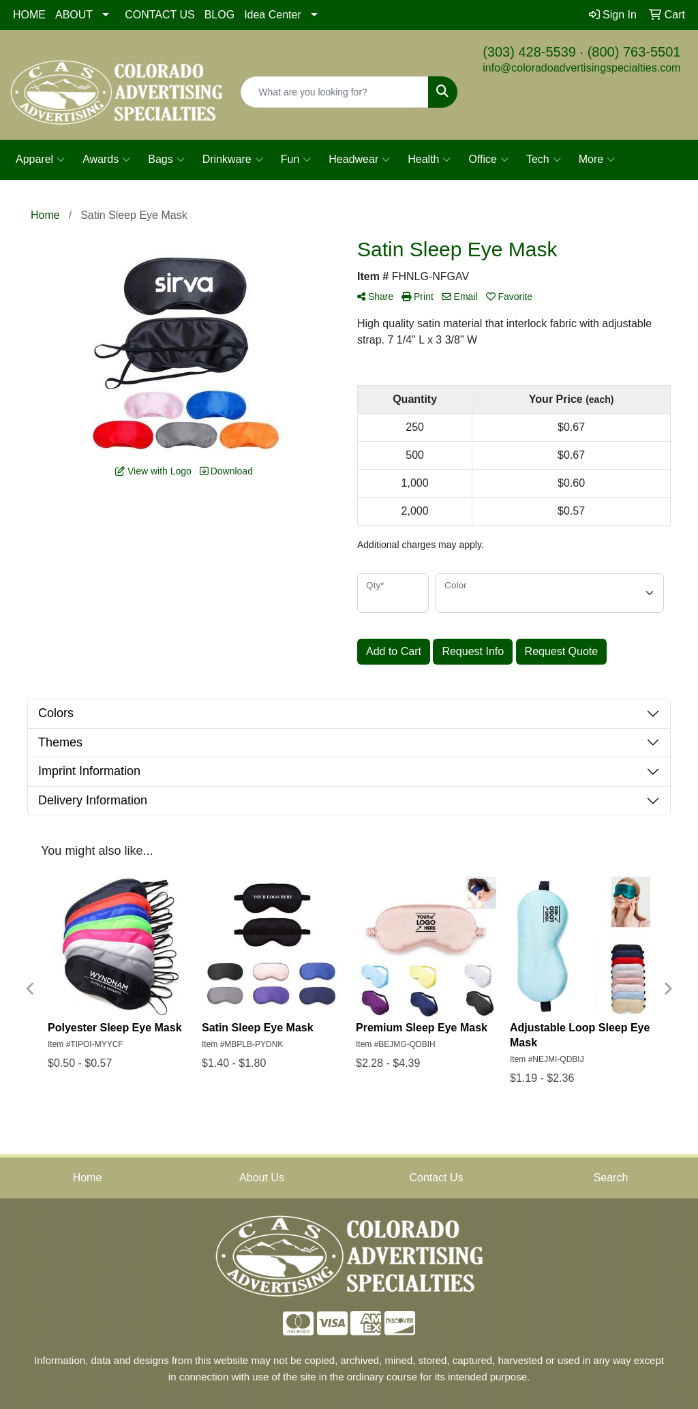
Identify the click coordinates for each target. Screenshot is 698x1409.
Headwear (359, 159)
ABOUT (74, 14)
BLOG (219, 14)
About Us (261, 1177)
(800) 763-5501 (634, 51)
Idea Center (272, 14)
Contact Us (436, 1177)
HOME (29, 14)
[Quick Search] (334, 92)
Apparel (40, 159)
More (597, 159)
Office (488, 159)
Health (429, 159)
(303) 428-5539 (529, 51)
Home (87, 1177)
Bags (166, 159)
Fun (296, 159)
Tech (543, 159)
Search (611, 1177)
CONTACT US (160, 14)
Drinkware (232, 159)
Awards (106, 159)
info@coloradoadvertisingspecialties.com (581, 68)
